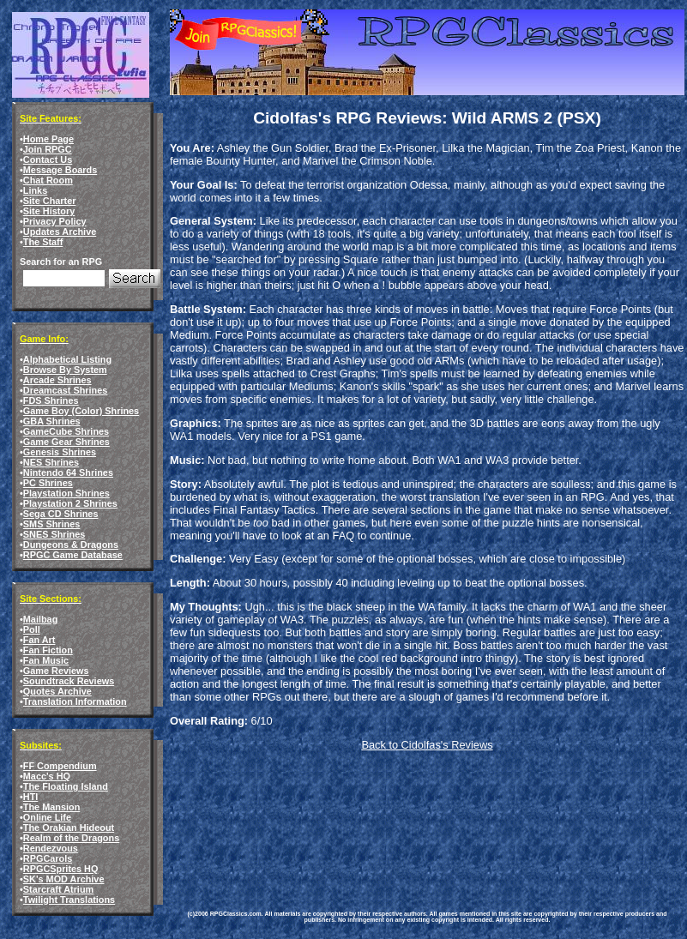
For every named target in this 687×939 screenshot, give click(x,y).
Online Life (47, 817)
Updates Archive (59, 231)
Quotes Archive (57, 691)
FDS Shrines (51, 400)
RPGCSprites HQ (61, 869)
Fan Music (46, 660)
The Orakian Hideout (68, 827)
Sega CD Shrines (61, 514)
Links (35, 190)
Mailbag (40, 619)
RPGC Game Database (73, 555)
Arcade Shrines (57, 380)
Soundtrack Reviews (68, 681)
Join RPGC (47, 149)
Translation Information (75, 701)
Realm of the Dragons (71, 838)
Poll (31, 629)
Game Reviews (56, 670)
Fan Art (39, 640)
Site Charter (49, 201)
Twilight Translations (69, 899)
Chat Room (48, 180)
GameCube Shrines (66, 431)
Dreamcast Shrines (65, 390)
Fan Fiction (48, 650)
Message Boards (60, 170)
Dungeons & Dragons (70, 544)
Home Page (48, 139)
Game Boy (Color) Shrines (81, 411)
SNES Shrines (54, 534)
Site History (49, 211)
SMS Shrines (51, 524)
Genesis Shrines (59, 452)
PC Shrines (48, 483)
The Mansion (51, 807)
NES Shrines (51, 462)
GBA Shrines (52, 421)
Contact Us (47, 159)
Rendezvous (50, 848)
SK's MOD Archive (64, 879)
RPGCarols (47, 858)
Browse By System (65, 369)
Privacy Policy (55, 221)
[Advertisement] (247, 817)
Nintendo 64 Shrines (68, 472)
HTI (31, 797)
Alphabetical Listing (67, 359)
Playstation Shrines (66, 493)
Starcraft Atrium (58, 889)
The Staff (43, 242)
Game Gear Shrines (66, 441)
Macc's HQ (46, 776)
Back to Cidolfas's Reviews (426, 744)
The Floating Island (65, 786)
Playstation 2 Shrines (70, 503)
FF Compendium (60, 766)
